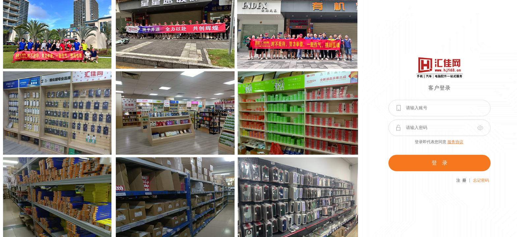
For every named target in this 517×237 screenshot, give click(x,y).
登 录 (439, 163)
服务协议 (455, 142)
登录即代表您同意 (439, 142)
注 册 (461, 180)
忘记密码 (481, 180)
